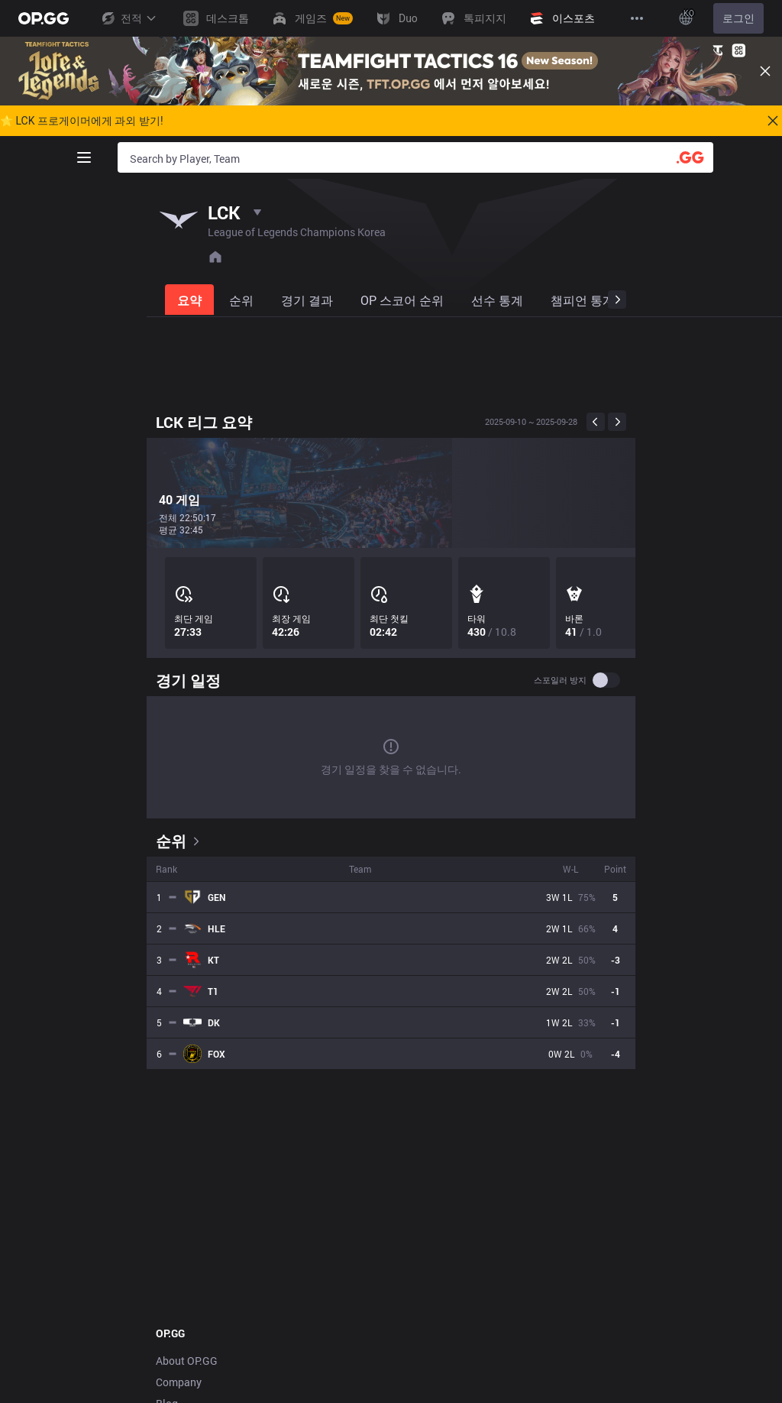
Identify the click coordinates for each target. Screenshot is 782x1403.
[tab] (191, 299)
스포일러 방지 (560, 680)
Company (179, 1382)
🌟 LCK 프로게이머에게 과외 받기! (81, 121)
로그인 (738, 18)
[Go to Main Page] (43, 18)
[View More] (637, 18)
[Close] (765, 71)
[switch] (606, 680)
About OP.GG (187, 1360)
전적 (128, 18)
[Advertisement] (391, 361)
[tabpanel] (391, 740)
